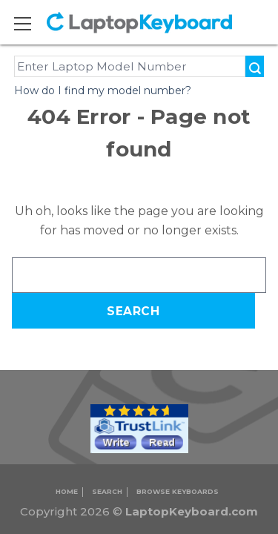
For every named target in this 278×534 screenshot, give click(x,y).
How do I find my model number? (102, 90)
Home (67, 491)
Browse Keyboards (177, 491)
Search (107, 491)
